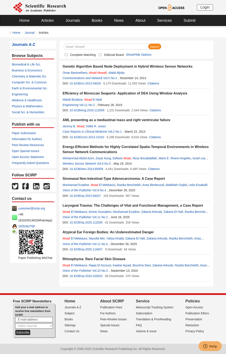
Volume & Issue (146, 331)
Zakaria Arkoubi (151, 211)
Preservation (193, 319)
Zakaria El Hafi (173, 211)
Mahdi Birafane (73, 99)
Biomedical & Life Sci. (26, 64)
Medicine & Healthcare (27, 100)
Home (24, 20)
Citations (153, 83)
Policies (192, 301)
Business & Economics (27, 70)
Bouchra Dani (142, 265)
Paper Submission (24, 133)
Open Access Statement (28, 157)
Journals (73, 20)
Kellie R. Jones (96, 126)
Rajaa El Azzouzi (100, 265)
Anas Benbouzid (153, 185)
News (119, 20)
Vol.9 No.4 (99, 190)
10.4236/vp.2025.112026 (85, 222)
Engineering (20, 94)
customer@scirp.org (31, 208)
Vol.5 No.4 (110, 78)
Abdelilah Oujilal (176, 185)
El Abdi (93, 99)
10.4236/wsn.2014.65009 (86, 169)
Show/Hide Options (138, 54)
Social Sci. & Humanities (28, 112)
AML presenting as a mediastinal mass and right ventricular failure (116, 120)
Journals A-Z (73, 307)
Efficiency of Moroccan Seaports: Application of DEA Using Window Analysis (125, 93)
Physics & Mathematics (27, 106)
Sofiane (121, 158)
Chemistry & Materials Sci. (29, 76)
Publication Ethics (197, 313)
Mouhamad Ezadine (76, 185)
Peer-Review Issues (113, 319)
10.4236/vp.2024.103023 (85, 276)
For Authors (107, 313)
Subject (70, 313)
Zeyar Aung (103, 158)
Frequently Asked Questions (30, 163)
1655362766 (26, 226)
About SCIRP (112, 301)
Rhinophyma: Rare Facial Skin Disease (94, 259)
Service (143, 301)
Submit (190, 20)
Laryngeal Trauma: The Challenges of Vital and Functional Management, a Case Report (133, 205)
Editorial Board (114, 55)
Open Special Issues (25, 151)
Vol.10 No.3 (100, 270)
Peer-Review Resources (28, 145)
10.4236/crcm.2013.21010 (86, 137)
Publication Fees (111, 307)
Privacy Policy (194, 331)
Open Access (194, 307)
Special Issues (109, 325)
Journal (30, 32)
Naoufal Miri (97, 238)
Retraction (192, 325)
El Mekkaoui (103, 185)
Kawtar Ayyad (122, 265)
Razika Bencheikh (129, 185)
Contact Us (72, 331)
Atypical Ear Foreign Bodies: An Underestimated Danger (108, 232)
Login (205, 7)
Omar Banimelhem (75, 72)
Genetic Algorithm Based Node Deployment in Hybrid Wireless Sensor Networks (128, 66)
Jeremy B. (73, 126)
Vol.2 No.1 (115, 131)
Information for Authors (27, 139)
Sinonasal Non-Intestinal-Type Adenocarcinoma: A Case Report (114, 178)
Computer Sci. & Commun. (30, 82)
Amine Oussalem (100, 211)
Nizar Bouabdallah (144, 158)
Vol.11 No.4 (100, 244)
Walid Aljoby (116, 72)
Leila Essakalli (198, 185)
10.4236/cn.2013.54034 (85, 83)
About (140, 20)
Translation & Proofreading (153, 319)
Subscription (144, 313)
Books (97, 20)
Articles (47, 20)
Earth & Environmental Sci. (30, 88)
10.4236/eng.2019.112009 (86, 110)
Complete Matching (83, 55)
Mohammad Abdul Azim (78, 158)
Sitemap (70, 325)
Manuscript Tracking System (154, 307)
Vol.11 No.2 (87, 105)
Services (164, 20)
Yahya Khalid (115, 238)
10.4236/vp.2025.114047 (85, 249)
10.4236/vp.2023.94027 (85, 195)
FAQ (139, 325)
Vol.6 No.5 (104, 163)
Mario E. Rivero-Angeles (174, 158)
